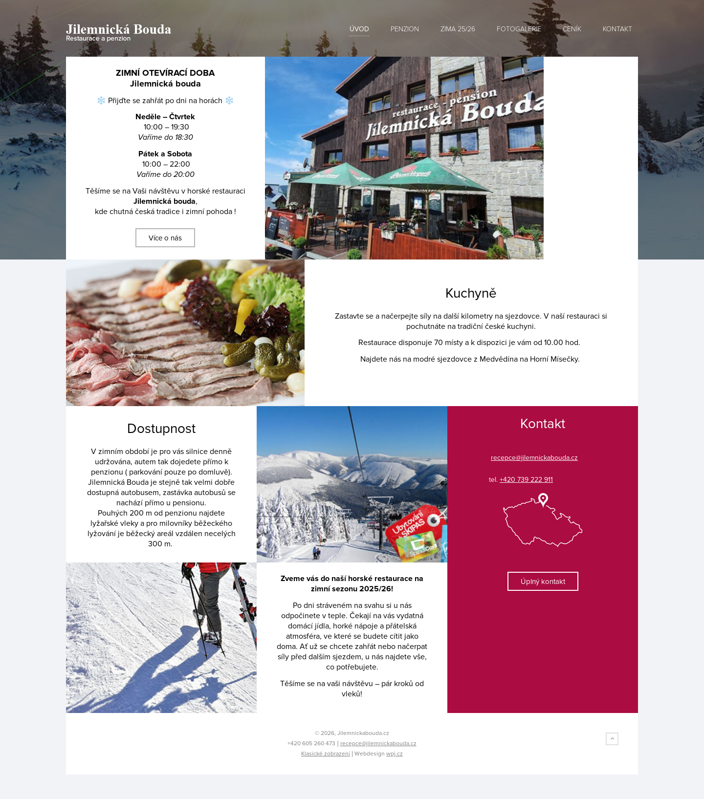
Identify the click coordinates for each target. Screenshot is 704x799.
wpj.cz (394, 753)
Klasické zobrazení (325, 753)
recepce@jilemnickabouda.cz (378, 743)
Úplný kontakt (543, 581)
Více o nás (165, 238)
